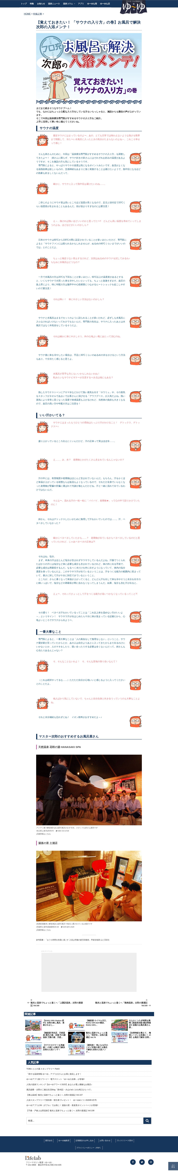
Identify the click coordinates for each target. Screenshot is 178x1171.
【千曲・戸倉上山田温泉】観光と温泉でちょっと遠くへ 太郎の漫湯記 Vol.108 (60, 1110)
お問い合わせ (105, 1140)
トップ (24, 4)
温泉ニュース (54, 4)
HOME (27, 14)
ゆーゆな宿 (92, 4)
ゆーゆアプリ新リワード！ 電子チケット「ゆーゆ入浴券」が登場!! (55, 1079)
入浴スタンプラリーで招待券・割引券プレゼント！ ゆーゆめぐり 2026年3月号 (61, 1100)
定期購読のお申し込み (85, 1140)
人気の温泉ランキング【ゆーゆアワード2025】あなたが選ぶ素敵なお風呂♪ (59, 1084)
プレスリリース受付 (125, 1140)
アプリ (81, 4)
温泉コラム (69, 4)
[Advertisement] (89, 972)
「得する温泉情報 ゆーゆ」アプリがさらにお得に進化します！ (53, 1074)
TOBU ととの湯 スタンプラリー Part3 (43, 1069)
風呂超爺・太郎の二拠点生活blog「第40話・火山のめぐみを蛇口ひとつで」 (59, 1089)
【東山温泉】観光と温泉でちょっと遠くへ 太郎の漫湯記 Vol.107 (54, 1095)
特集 (32, 4)
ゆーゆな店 (105, 4)
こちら (48, 834)
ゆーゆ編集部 (64, 1140)
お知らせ (41, 4)
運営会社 (48, 1140)
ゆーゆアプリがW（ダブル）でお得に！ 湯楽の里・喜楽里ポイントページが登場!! (62, 1105)
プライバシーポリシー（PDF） (89, 1148)
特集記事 (37, 14)
